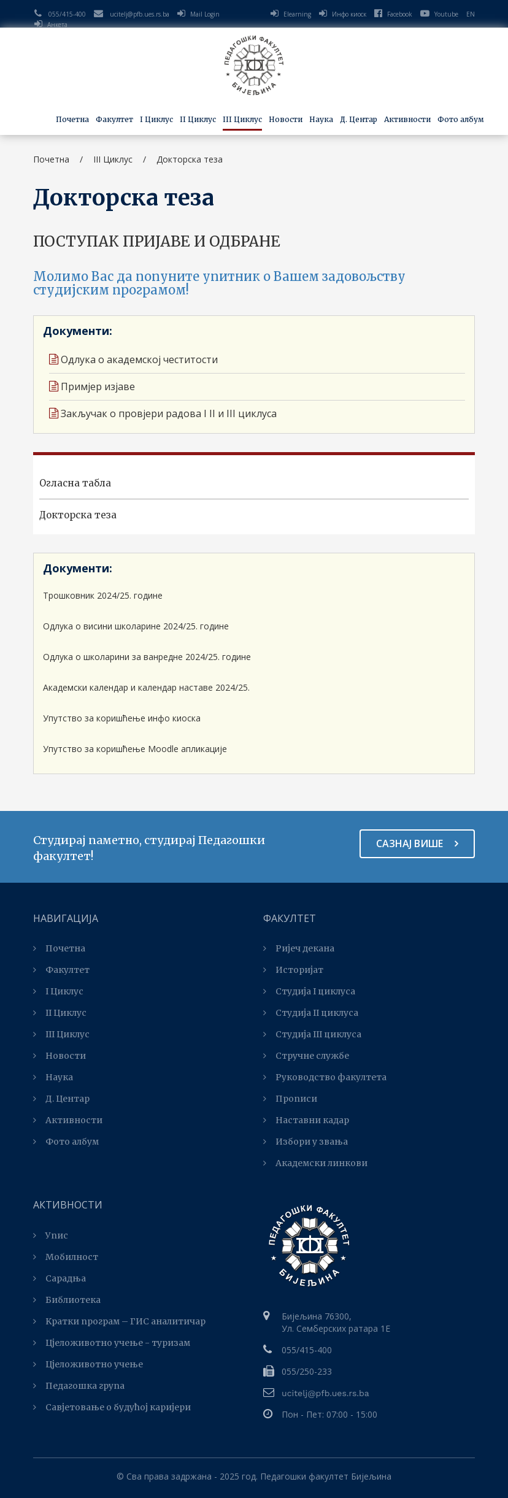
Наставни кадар (306, 1120)
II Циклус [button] (198, 119)
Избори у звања (305, 1141)
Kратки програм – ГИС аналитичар (119, 1321)
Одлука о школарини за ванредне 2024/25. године (147, 657)
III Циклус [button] (242, 119)
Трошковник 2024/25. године (103, 595)
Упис (50, 1235)
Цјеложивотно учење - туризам (111, 1342)
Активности (67, 1120)
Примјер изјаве (92, 386)
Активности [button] (407, 119)
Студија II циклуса (310, 1012)
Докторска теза (78, 515)
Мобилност (65, 1256)
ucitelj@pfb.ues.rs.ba (139, 14)
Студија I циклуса (309, 991)
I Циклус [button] (156, 119)
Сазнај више (417, 843)
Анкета (57, 24)
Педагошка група (79, 1385)
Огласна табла (75, 483)
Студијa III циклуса (312, 1034)
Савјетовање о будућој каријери (112, 1407)
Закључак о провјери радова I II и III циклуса (163, 413)
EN (470, 14)
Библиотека (67, 1299)
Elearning (297, 14)
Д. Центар (358, 119)
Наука (53, 1077)
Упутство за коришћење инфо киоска (122, 718)
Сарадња (59, 1278)
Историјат (293, 969)
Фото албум (460, 119)
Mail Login (205, 14)
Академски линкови (315, 1163)
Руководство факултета (325, 1077)
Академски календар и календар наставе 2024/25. (146, 687)
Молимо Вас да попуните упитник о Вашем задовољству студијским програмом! (219, 283)
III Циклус (61, 1034)
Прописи (290, 1098)
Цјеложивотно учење (88, 1364)
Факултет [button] (114, 119)
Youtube (439, 14)
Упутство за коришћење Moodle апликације (135, 749)
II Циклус (60, 1012)
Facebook (393, 14)
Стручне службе (306, 1055)
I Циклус (58, 991)
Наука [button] (321, 119)
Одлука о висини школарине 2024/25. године (136, 626)
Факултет (61, 969)
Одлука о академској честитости (133, 359)
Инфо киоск (349, 14)
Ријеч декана (298, 948)
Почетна (72, 119)
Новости (285, 119)
